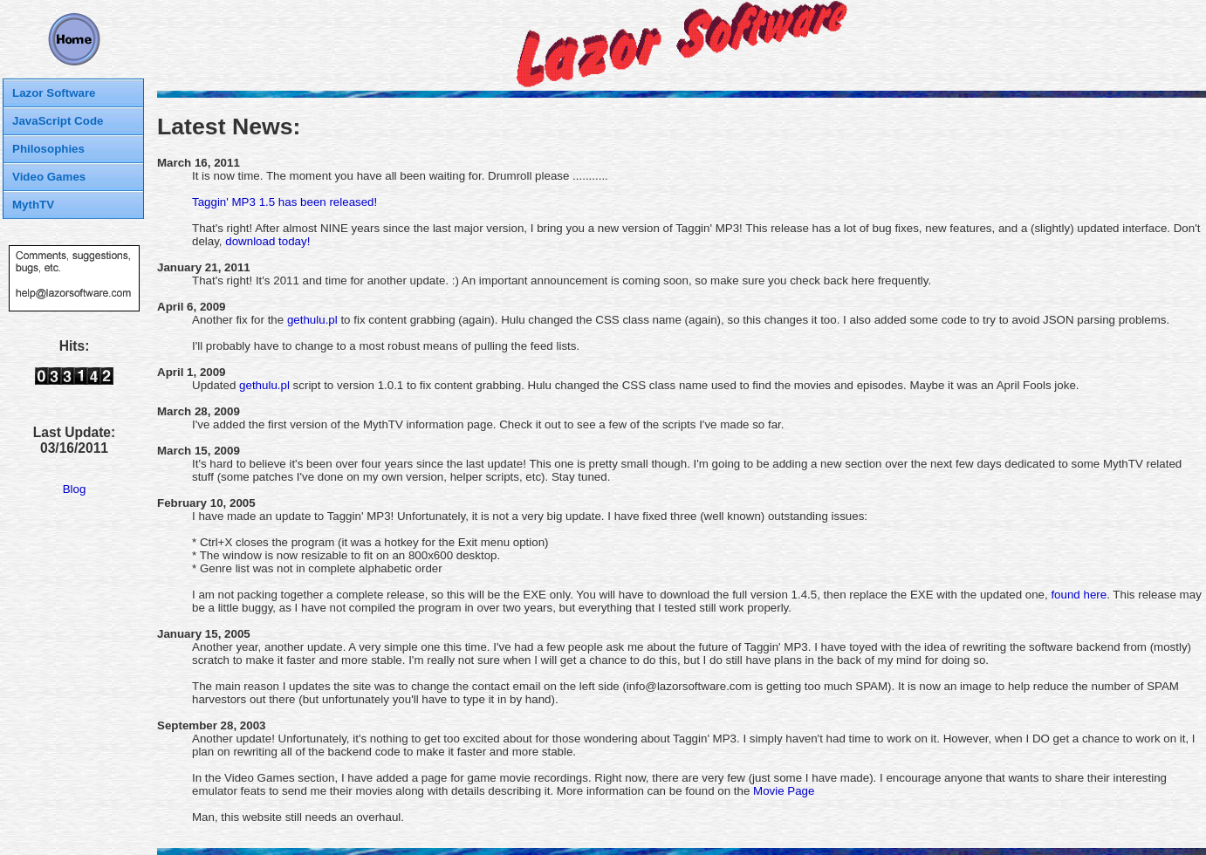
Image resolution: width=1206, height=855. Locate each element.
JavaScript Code (57, 120)
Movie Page (783, 790)
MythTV (33, 204)
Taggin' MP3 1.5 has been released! (284, 202)
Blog (74, 489)
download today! (267, 241)
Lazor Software (54, 92)
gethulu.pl (312, 319)
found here (1079, 594)
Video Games (49, 176)
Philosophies (48, 148)
